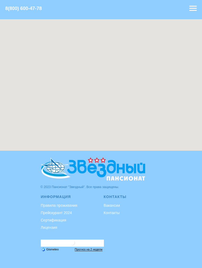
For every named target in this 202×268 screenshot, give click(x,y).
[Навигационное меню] (193, 8)
